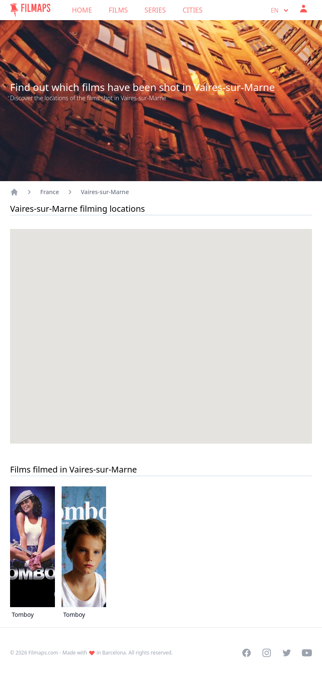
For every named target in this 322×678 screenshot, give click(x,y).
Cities (192, 10)
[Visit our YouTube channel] (307, 653)
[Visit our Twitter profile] (287, 653)
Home (82, 10)
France (49, 192)
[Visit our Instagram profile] (267, 653)
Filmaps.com (43, 652)
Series (155, 10)
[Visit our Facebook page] (247, 653)
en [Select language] (280, 10)
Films (118, 10)
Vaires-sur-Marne (105, 192)
